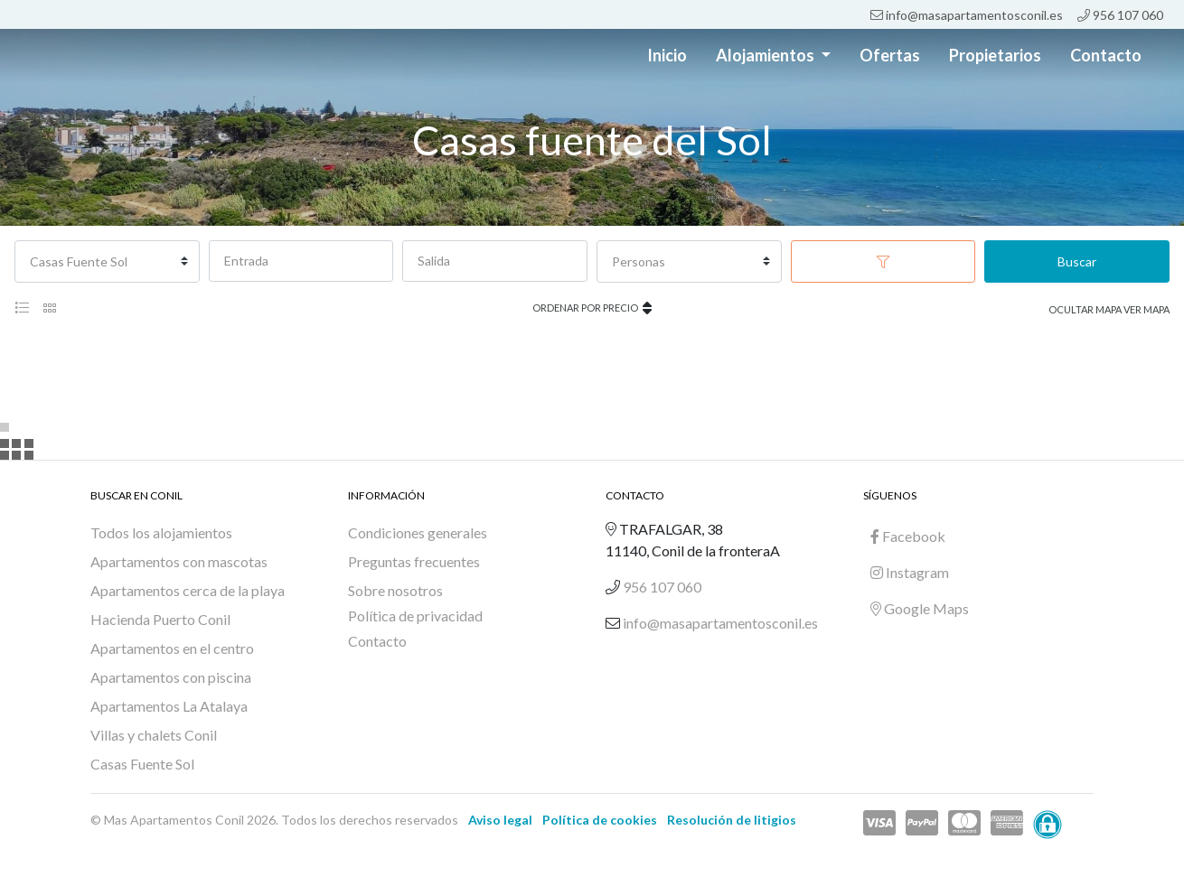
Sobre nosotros (395, 590)
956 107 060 (1120, 15)
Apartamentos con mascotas (179, 561)
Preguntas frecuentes (414, 561)
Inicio (667, 55)
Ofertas (890, 55)
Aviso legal (500, 819)
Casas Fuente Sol (142, 763)
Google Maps (919, 608)
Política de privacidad (415, 615)
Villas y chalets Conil (153, 734)
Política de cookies (599, 819)
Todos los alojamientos (161, 532)
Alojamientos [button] (766, 55)
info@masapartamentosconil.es (966, 15)
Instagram (909, 572)
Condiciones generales (417, 532)
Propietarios (995, 55)
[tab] (21, 308)
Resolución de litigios (731, 819)
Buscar (1076, 261)
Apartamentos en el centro (172, 648)
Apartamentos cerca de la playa (187, 590)
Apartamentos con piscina (170, 677)
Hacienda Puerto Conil (160, 619)
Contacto (1106, 55)
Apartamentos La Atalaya (169, 705)
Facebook (907, 536)
